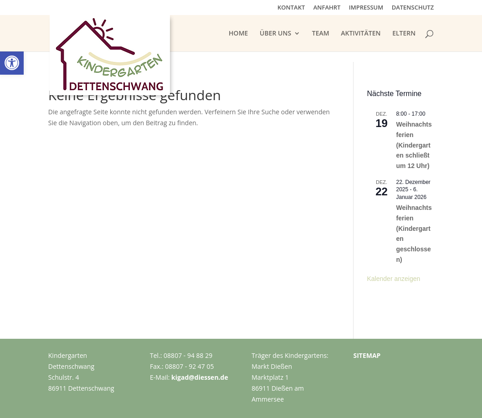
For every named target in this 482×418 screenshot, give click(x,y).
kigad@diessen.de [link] (199, 377)
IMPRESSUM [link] (366, 8)
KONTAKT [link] (291, 8)
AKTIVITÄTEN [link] (360, 33)
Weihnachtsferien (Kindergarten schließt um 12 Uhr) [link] (414, 145)
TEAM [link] (320, 33)
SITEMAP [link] (366, 355)
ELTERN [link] (403, 33)
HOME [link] (238, 33)
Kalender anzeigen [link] (393, 278)
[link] (12, 63)
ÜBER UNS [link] (275, 33)
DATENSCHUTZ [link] (413, 8)
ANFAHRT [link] (327, 8)
